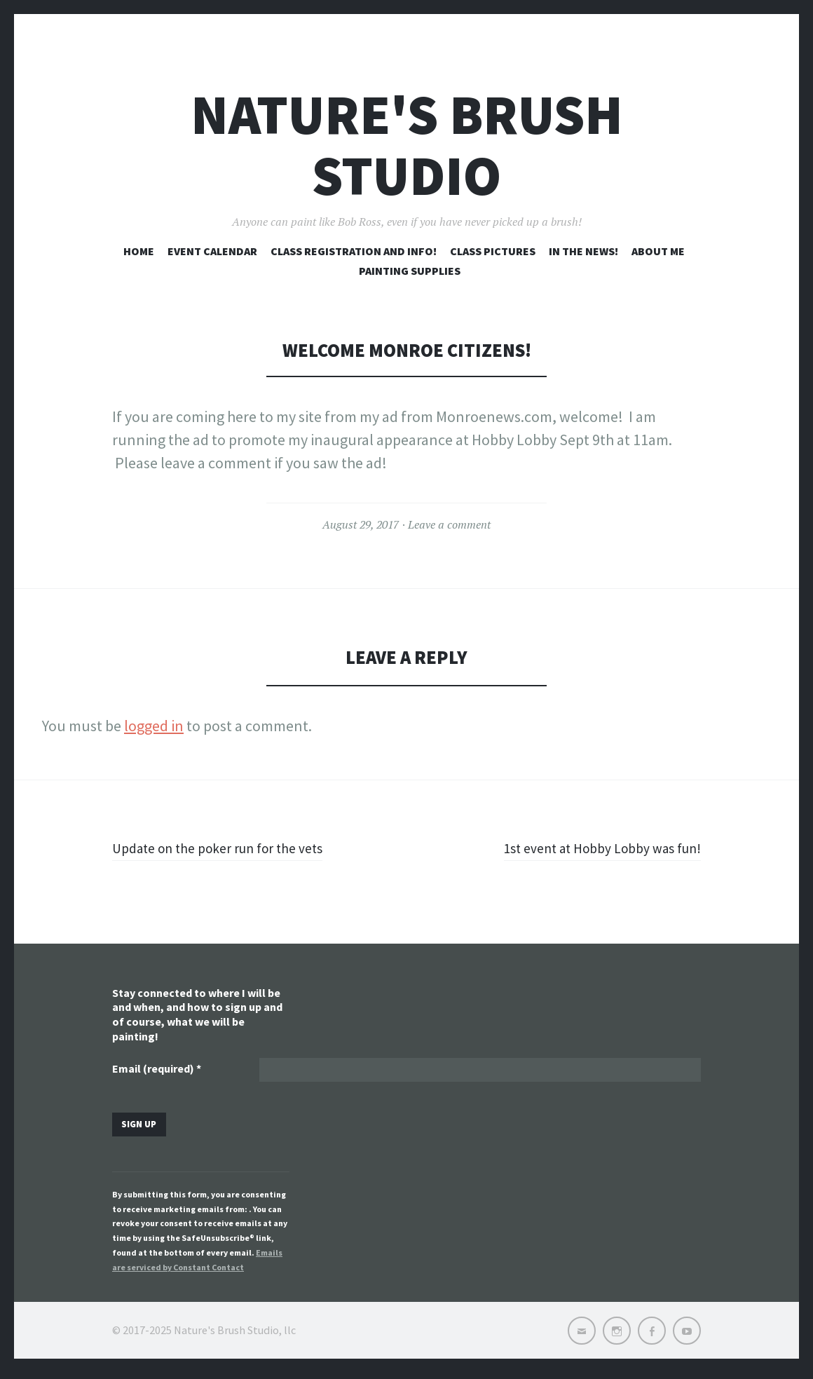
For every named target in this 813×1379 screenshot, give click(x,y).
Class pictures (492, 251)
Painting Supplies (409, 271)
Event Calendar (212, 251)
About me (658, 251)
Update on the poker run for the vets (230, 847)
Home (138, 251)
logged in (154, 725)
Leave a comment (449, 524)
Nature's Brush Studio (407, 145)
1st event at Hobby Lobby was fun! (589, 847)
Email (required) (156, 1071)
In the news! (583, 251)
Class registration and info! (354, 251)
